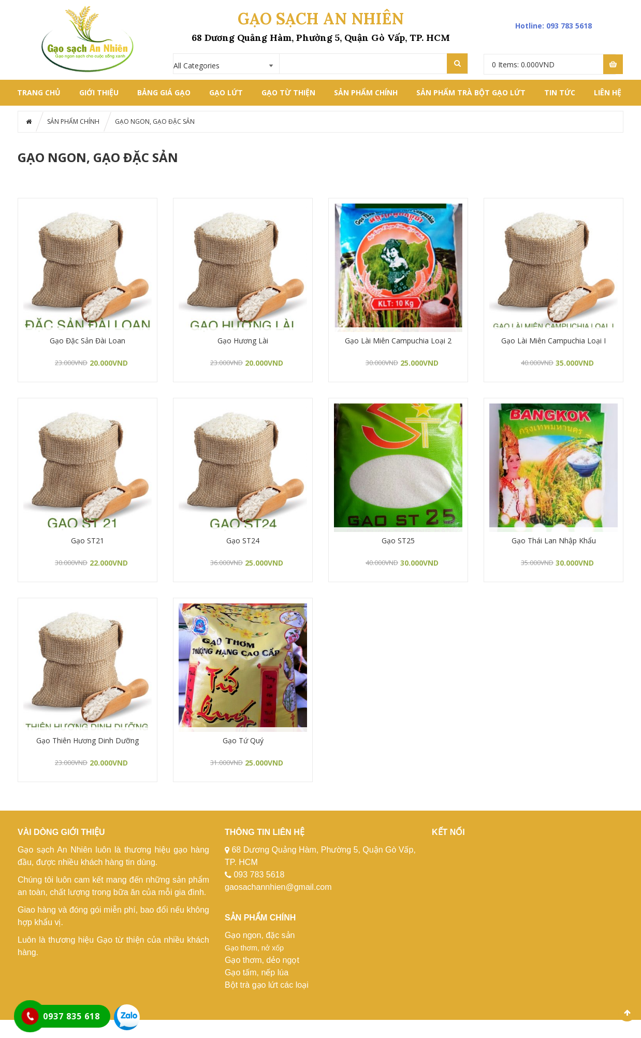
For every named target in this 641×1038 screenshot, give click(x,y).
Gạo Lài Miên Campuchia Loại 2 (398, 340)
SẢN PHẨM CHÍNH (366, 92)
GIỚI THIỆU (99, 92)
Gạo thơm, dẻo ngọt (262, 960)
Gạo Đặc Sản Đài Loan (87, 340)
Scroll (627, 1012)
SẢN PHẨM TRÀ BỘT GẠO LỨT (471, 92)
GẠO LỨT (226, 92)
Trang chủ (39, 92)
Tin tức (559, 92)
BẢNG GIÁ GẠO (164, 92)
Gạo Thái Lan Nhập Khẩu (554, 540)
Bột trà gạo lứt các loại (267, 985)
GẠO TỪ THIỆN (288, 92)
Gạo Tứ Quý (243, 740)
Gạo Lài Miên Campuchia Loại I (553, 340)
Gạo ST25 (398, 540)
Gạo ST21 (87, 540)
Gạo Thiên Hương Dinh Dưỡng (87, 740)
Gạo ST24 (242, 540)
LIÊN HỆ (607, 92)
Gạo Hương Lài (242, 340)
